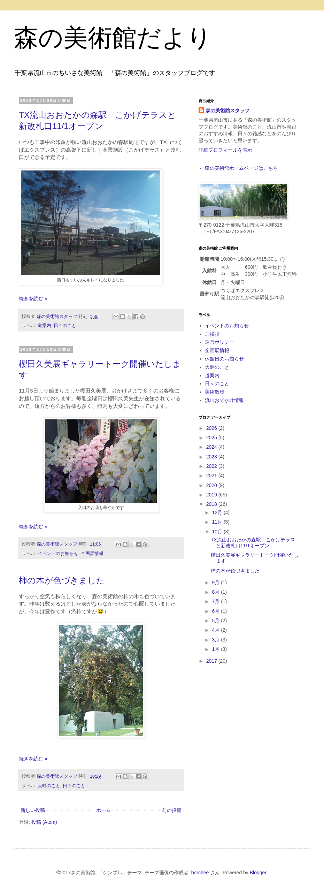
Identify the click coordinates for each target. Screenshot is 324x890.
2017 (212, 661)
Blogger (258, 872)
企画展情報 (92, 553)
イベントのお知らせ (58, 553)
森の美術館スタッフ (227, 110)
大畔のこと (49, 785)
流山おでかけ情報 (224, 400)
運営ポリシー (219, 342)
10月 (217, 531)
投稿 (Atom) (44, 822)
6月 (216, 611)
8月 (216, 592)
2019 (212, 494)
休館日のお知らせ (224, 359)
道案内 (44, 325)
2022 (212, 466)
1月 (216, 649)
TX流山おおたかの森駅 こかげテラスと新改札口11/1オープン (253, 542)
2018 (212, 504)
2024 (212, 447)
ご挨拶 (212, 334)
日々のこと (65, 325)
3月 (216, 639)
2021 (212, 475)
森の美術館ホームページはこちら (241, 168)
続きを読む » (33, 298)
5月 (216, 620)
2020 (212, 485)
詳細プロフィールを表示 (225, 150)
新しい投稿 (33, 810)
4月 (216, 630)
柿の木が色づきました (62, 580)
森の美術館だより (113, 37)
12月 (217, 512)
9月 (216, 582)
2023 (212, 456)
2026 (212, 428)
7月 (216, 601)
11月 (217, 522)
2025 (212, 437)
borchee (200, 872)
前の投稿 (172, 810)
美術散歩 (214, 392)
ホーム (103, 810)
